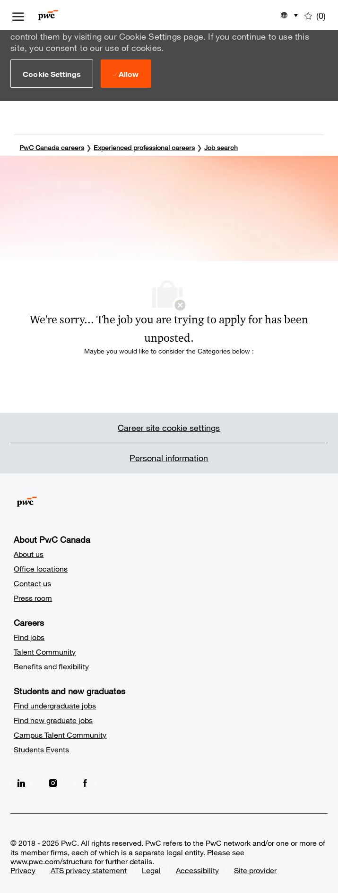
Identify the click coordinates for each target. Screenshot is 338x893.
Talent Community (45, 651)
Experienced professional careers (144, 147)
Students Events (41, 748)
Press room (33, 597)
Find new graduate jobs (53, 719)
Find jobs (29, 636)
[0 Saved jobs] (315, 15)
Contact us (32, 582)
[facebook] (85, 781)
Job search (221, 147)
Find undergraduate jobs (55, 704)
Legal (151, 869)
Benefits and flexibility (51, 665)
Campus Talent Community (60, 734)
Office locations (41, 568)
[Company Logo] (62, 15)
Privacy (22, 869)
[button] (51, 73)
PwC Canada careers (51, 147)
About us (28, 553)
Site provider (255, 869)
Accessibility (197, 869)
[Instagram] (53, 781)
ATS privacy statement (89, 869)
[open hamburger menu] (18, 15)
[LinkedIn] (20, 781)
